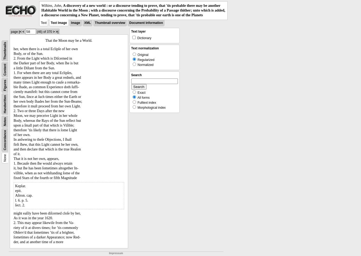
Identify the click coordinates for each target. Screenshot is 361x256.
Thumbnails (5, 50)
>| (57, 32)
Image (75, 23)
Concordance (5, 140)
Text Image (59, 23)
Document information (146, 23)
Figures (5, 85)
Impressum (116, 253)
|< (20, 32)
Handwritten (5, 104)
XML (87, 23)
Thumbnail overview (110, 23)
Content (5, 69)
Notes (5, 121)
